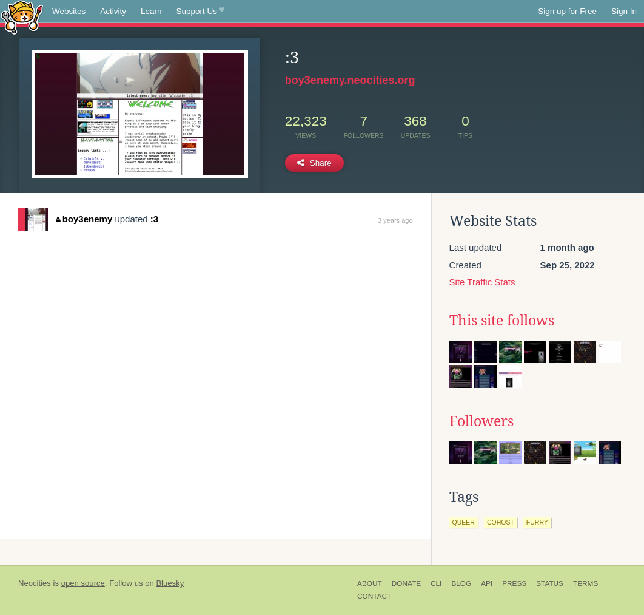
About (369, 583)
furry (537, 522)
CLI (436, 583)
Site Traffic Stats (482, 282)
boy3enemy (84, 219)
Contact (374, 596)
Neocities (34, 583)
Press (514, 583)
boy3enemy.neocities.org (350, 80)
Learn (151, 11)
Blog (461, 583)
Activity (113, 11)
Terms (585, 583)
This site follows (501, 320)
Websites (69, 11)
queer (463, 522)
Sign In (624, 11)
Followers (481, 421)
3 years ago (395, 220)
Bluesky (170, 583)
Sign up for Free (567, 11)
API (486, 583)
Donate (406, 583)
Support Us (200, 11)
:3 (154, 219)
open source (83, 583)
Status (549, 583)
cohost (500, 522)
